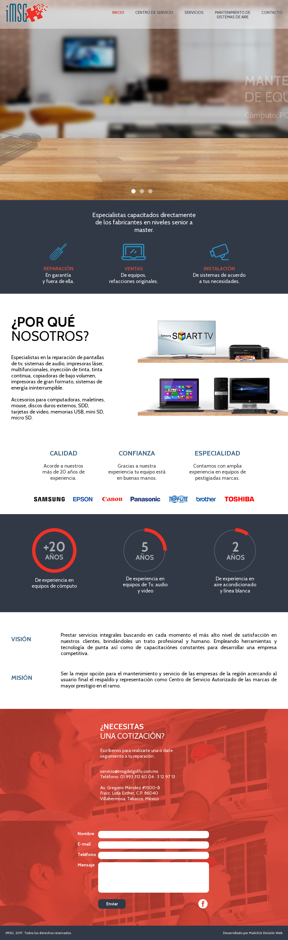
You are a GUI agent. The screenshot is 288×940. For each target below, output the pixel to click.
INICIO (118, 12)
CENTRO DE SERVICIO (154, 12)
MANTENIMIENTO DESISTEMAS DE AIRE (232, 15)
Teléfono (87, 854)
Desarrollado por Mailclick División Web (252, 933)
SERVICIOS (194, 12)
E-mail (84, 844)
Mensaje (86, 865)
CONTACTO (272, 12)
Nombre (86, 833)
